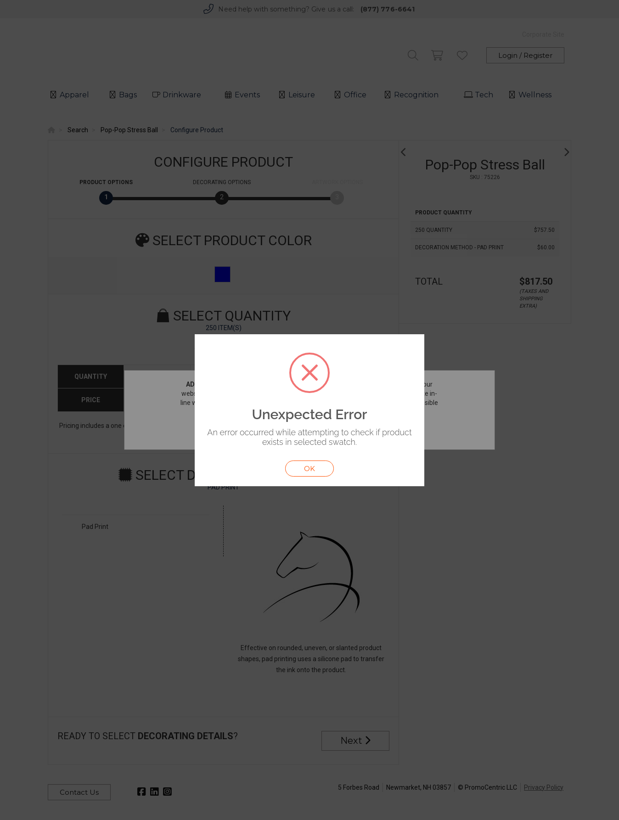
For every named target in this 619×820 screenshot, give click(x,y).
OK (309, 468)
